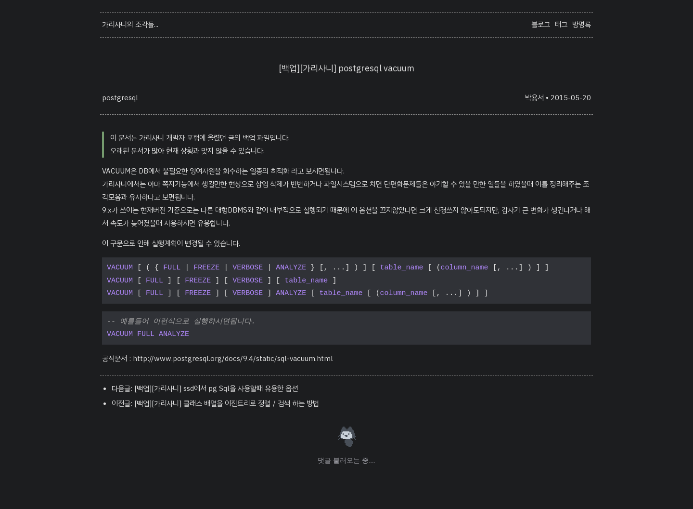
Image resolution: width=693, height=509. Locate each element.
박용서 (534, 98)
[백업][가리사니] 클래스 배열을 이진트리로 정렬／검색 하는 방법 (226, 403)
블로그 (540, 24)
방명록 (581, 24)
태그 (561, 24)
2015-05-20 (571, 98)
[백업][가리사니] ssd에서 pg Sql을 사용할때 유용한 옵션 (216, 388)
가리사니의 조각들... (130, 24)
